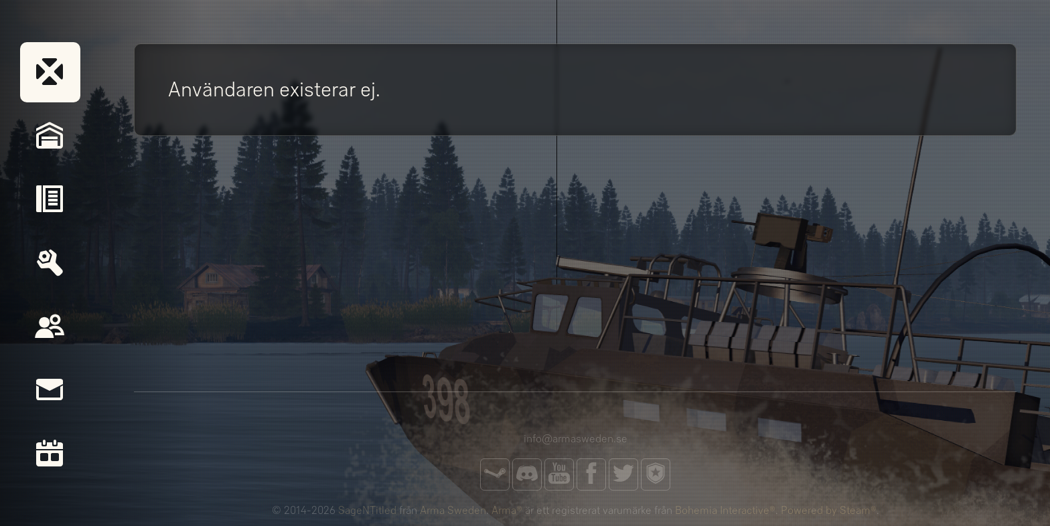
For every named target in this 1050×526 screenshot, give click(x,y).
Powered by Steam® (829, 510)
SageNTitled (367, 510)
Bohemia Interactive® (725, 510)
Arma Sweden (453, 510)
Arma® (507, 510)
